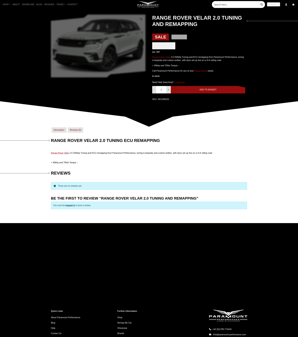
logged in (70, 205)
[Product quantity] (161, 89)
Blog (39, 4)
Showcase (28, 4)
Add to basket (208, 90)
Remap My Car (124, 323)
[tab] (59, 130)
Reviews (49, 4)
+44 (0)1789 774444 (220, 329)
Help (53, 328)
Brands (120, 333)
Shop (6, 4)
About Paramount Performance (65, 317)
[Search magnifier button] (261, 4)
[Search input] (236, 4)
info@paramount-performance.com (227, 334)
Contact (72, 4)
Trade (60, 4)
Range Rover (200, 71)
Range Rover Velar (161, 57)
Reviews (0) (75, 130)
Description (59, 130)
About (16, 4)
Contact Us (179, 82)
